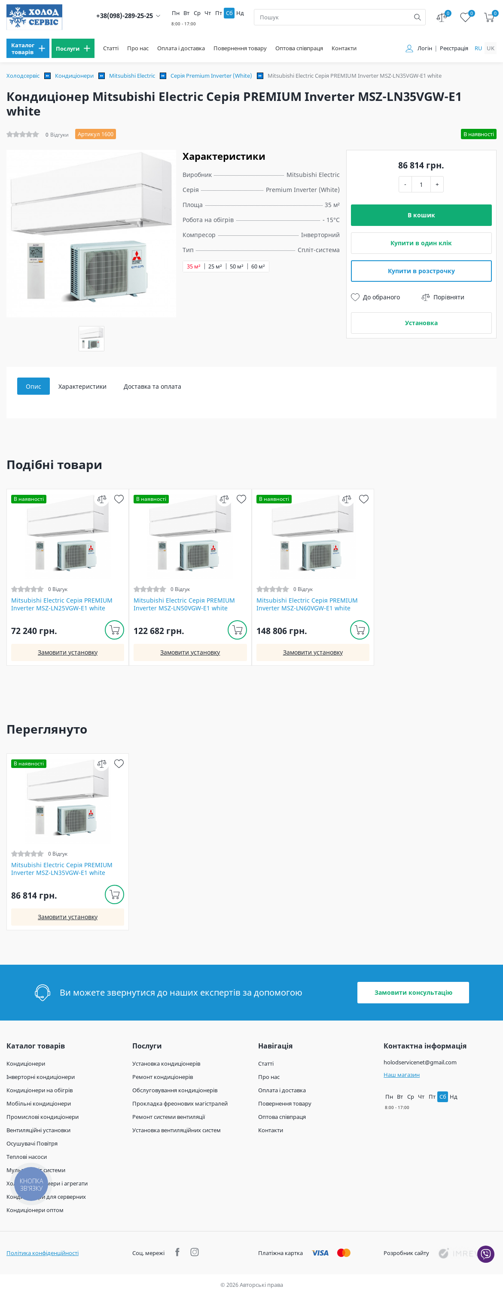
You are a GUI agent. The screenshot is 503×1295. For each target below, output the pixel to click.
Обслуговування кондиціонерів (174, 1090)
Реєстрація (454, 48)
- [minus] (405, 184)
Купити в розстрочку (421, 271)
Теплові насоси (26, 1157)
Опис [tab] (33, 386)
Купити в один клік (421, 243)
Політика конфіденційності (42, 1253)
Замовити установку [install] (68, 652)
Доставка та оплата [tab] (152, 386)
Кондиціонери (74, 75)
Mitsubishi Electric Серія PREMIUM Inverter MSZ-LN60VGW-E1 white (307, 604)
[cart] (489, 17)
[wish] (118, 498)
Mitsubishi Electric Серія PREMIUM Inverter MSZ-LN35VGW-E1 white (62, 869)
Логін (425, 48)
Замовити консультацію (413, 992)
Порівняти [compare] (442, 297)
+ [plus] (437, 184)
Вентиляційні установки (38, 1130)
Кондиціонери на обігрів (39, 1090)
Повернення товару (240, 48)
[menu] (27, 48)
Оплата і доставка (181, 48)
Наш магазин (402, 1075)
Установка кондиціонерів (166, 1063)
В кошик (421, 215)
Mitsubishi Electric (132, 75)
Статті (111, 48)
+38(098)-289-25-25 (124, 16)
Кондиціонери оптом (35, 1210)
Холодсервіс (23, 75)
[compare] (101, 498)
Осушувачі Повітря (32, 1143)
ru (478, 48)
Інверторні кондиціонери (40, 1077)
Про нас (138, 48)
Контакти (344, 48)
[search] (417, 17)
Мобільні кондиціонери (38, 1103)
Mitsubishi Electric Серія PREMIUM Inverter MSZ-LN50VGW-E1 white (184, 604)
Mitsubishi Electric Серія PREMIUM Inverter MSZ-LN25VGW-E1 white (62, 604)
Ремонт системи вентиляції (168, 1117)
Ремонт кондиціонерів (162, 1077)
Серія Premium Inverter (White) (211, 75)
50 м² (237, 266)
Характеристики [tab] (82, 386)
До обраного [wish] (375, 297)
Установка (421, 323)
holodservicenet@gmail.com (420, 1062)
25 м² (215, 266)
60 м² (258, 266)
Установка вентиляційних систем (176, 1130)
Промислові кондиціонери (42, 1117)
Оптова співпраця (299, 48)
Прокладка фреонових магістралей (180, 1103)
